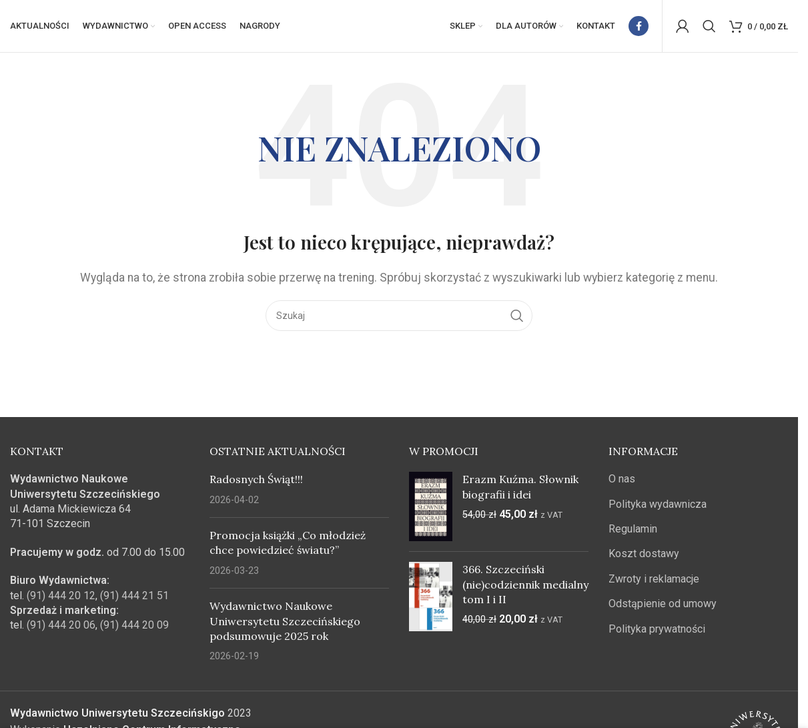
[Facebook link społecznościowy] (639, 27)
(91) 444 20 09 (134, 626)
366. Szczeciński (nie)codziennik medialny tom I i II (525, 585)
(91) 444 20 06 (61, 626)
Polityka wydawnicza (658, 504)
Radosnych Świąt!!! (256, 480)
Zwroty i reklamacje (654, 579)
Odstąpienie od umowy (663, 605)
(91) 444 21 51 (134, 596)
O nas (622, 480)
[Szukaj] (709, 26)
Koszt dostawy (644, 555)
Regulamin (633, 530)
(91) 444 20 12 (61, 596)
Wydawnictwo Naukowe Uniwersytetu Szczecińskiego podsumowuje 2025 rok (285, 622)
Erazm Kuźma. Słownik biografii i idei (520, 488)
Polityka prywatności (657, 629)
